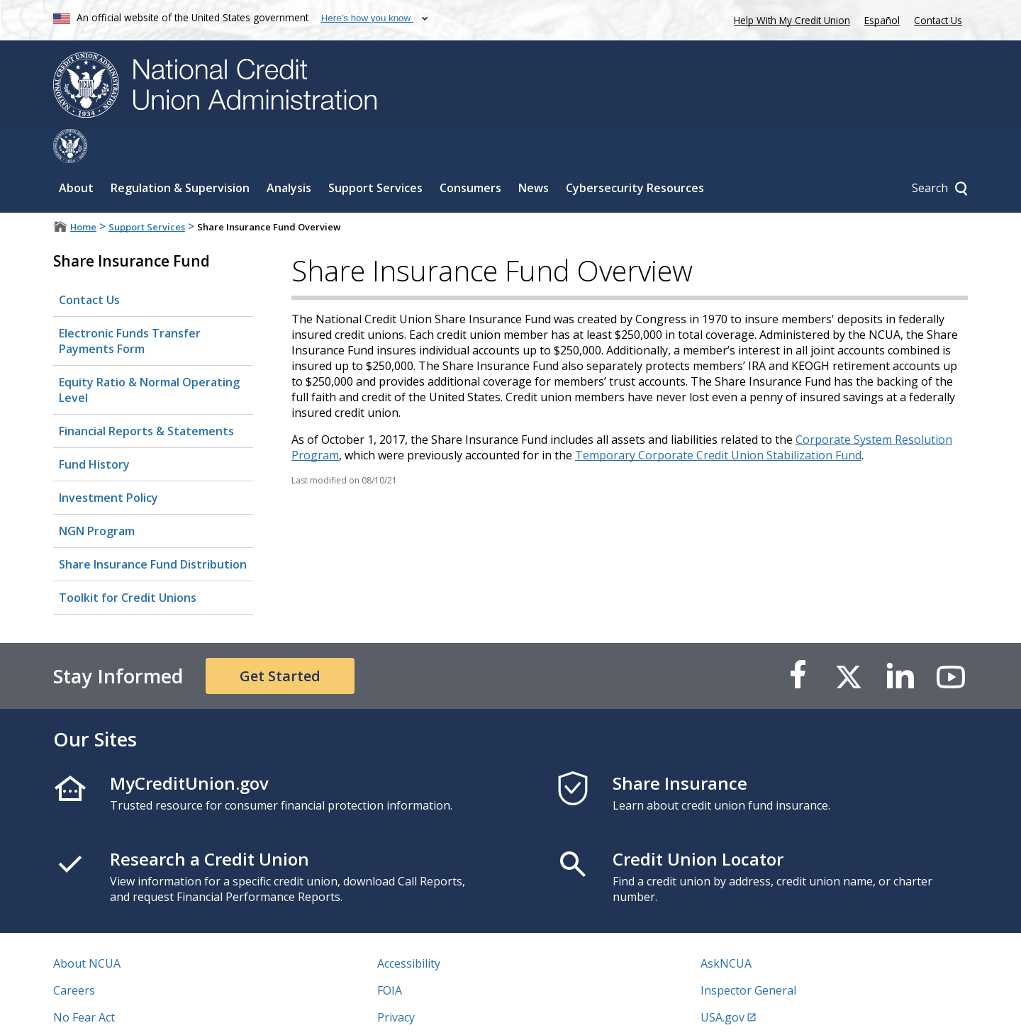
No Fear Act (84, 983)
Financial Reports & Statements (146, 397)
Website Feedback (425, 1010)
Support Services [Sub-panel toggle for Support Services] (375, 154)
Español (882, 20)
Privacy (396, 983)
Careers (74, 956)
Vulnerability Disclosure (116, 1010)
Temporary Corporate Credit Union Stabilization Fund (718, 421)
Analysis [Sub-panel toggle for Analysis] (289, 154)
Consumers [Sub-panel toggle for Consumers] (470, 154)
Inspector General (748, 956)
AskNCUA (726, 929)
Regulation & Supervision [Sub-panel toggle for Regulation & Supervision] (180, 154)
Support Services (146, 192)
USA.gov (722, 983)
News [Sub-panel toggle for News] (533, 154)
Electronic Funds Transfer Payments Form (130, 307)
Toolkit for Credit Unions (127, 563)
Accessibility (408, 929)
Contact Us (938, 20)
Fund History (94, 430)
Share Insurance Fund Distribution (153, 530)
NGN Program (97, 497)
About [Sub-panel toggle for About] (76, 154)
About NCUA (87, 929)
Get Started (280, 641)
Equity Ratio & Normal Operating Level (149, 355)
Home (83, 192)
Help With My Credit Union (789, 19)
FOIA (389, 956)
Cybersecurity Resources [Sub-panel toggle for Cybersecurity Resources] (635, 154)
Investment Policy (108, 463)
